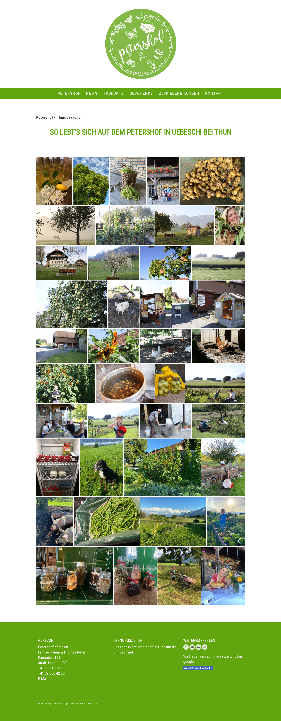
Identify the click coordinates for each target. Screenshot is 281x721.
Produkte (113, 93)
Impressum (43, 703)
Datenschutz (59, 703)
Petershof (69, 93)
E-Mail (42, 679)
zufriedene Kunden (179, 93)
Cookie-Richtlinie (76, 703)
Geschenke (141, 93)
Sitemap (92, 703)
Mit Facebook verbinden (198, 668)
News (92, 93)
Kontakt (214, 93)
